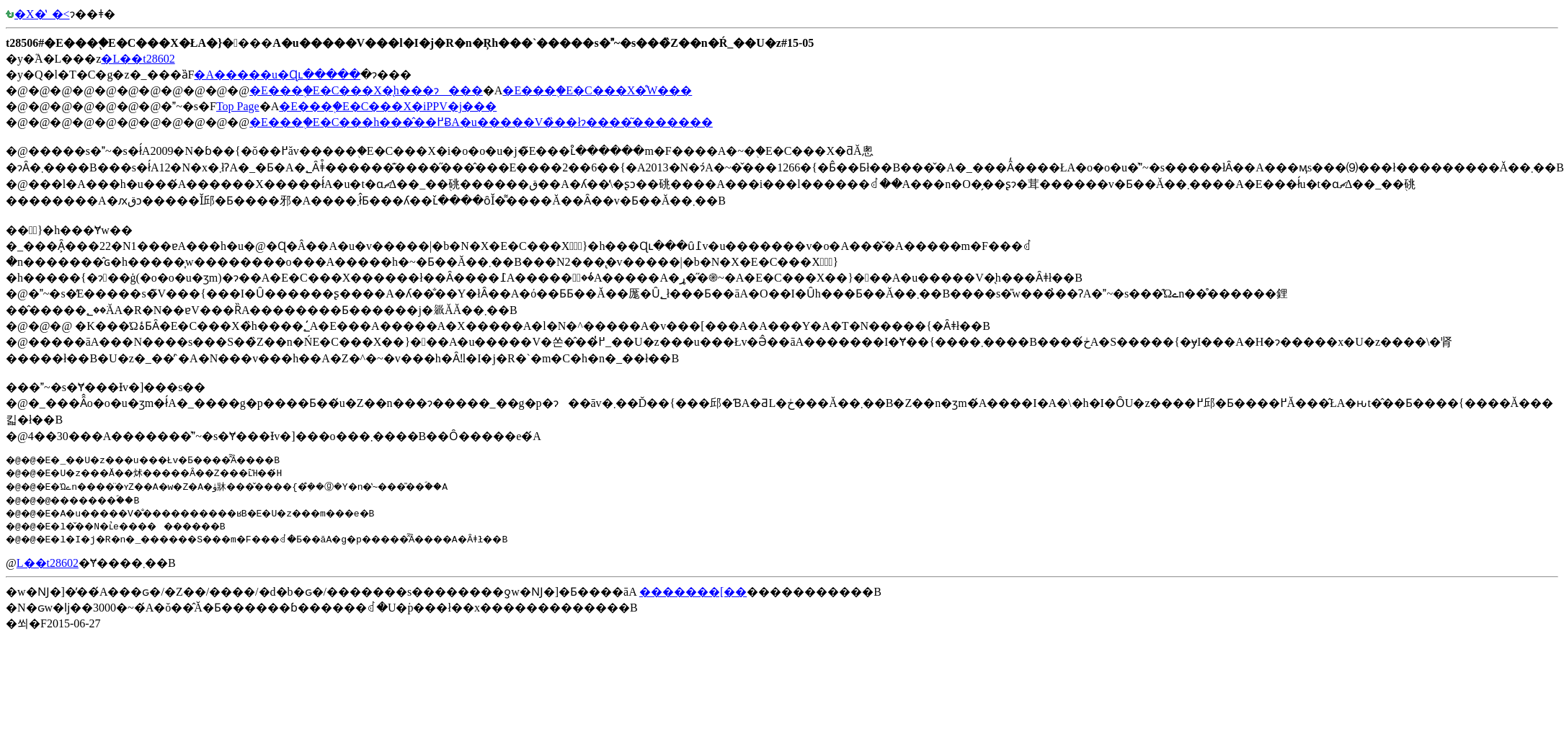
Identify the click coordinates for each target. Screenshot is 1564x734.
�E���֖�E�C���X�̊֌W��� (597, 90)
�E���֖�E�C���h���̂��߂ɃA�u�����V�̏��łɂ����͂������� (481, 122)
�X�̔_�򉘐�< (38, 14)
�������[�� (693, 592)
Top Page (237, 106)
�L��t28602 (137, 59)
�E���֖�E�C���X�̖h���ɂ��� (366, 90)
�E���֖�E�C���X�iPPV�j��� (388, 106)
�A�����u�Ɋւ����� (277, 74)
